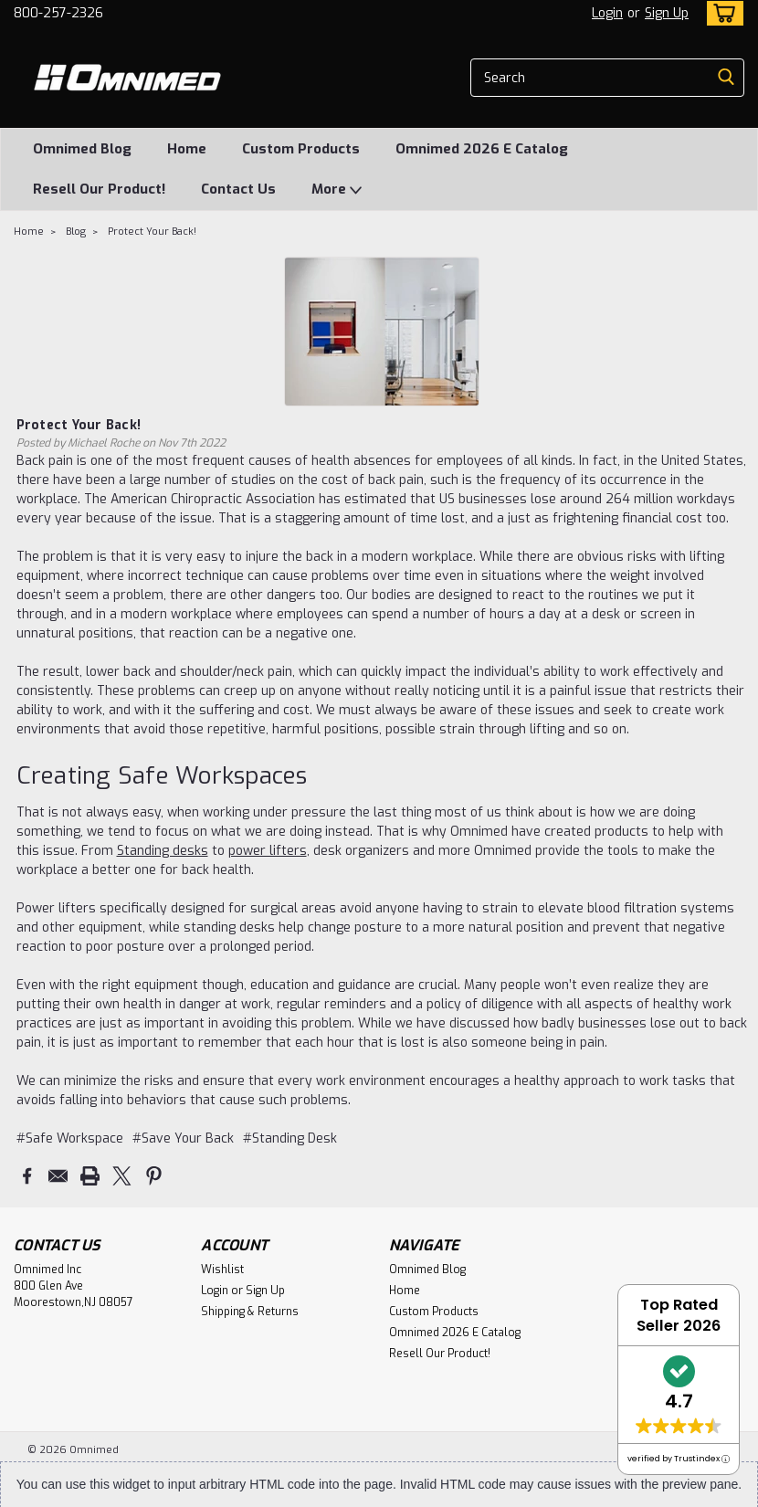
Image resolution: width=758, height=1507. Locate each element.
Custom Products (301, 149)
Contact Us (238, 189)
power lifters (267, 850)
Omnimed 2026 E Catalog (481, 149)
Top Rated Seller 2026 (679, 1315)
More (336, 190)
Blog (76, 231)
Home (186, 149)
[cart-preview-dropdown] (721, 13)
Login (607, 13)
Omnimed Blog (82, 149)
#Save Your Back (183, 1138)
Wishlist (222, 1268)
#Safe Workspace (69, 1138)
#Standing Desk (290, 1138)
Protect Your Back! (152, 231)
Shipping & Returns (250, 1310)
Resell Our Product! (99, 189)
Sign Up (667, 13)
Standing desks (162, 850)
